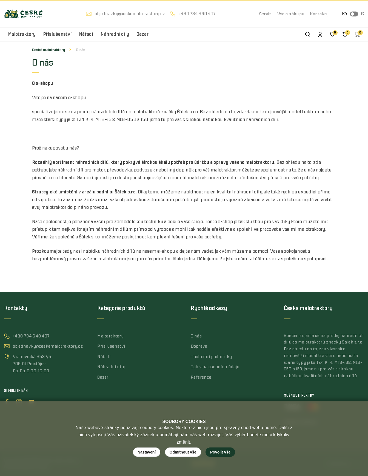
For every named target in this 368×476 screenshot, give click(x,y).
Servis (265, 14)
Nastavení (147, 452)
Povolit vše (220, 452)
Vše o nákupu (291, 14)
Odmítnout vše (183, 452)
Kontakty (319, 14)
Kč (344, 14)
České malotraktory (48, 50)
